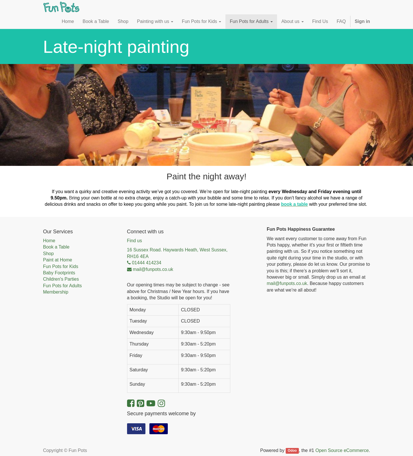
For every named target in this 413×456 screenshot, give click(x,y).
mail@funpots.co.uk (287, 283)
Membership (55, 292)
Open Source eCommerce (342, 450)
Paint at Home (57, 259)
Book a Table (56, 247)
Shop (48, 253)
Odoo (292, 451)
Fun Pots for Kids (60, 266)
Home (49, 240)
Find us (134, 240)
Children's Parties (61, 279)
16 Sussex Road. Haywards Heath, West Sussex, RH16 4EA (177, 253)
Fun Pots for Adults (62, 285)
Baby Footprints (59, 272)
